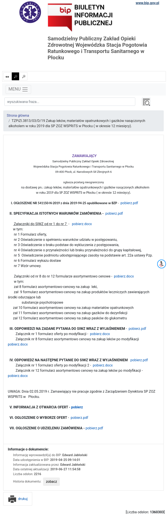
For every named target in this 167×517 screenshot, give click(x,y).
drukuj (18, 499)
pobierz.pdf (129, 203)
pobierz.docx (81, 224)
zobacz (51, 481)
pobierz (77, 407)
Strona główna (18, 115)
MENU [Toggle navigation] (18, 89)
